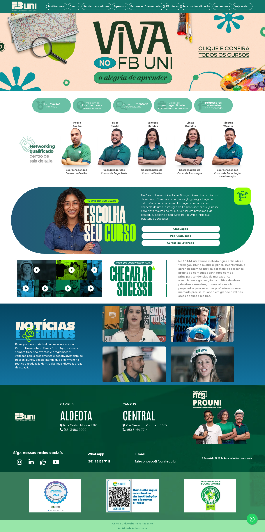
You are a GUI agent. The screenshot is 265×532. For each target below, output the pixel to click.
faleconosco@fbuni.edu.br (156, 461)
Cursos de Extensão (180, 243)
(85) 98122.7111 (99, 461)
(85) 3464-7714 (135, 430)
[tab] (106, 89)
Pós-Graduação (180, 236)
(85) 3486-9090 (73, 430)
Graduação (180, 229)
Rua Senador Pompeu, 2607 (145, 425)
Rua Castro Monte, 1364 (79, 425)
